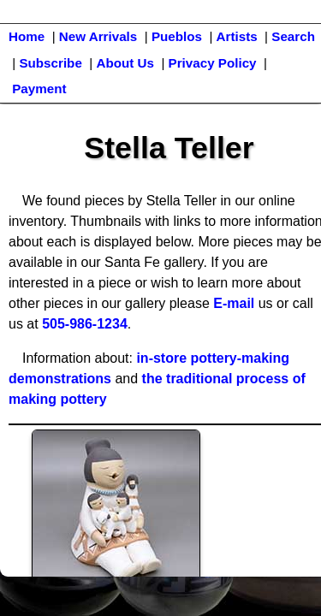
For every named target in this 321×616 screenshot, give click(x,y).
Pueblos (177, 36)
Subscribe (50, 63)
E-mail (233, 303)
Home (27, 36)
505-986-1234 (85, 324)
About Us (125, 63)
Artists (237, 36)
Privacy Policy (213, 63)
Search (293, 36)
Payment (39, 88)
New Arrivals (98, 36)
